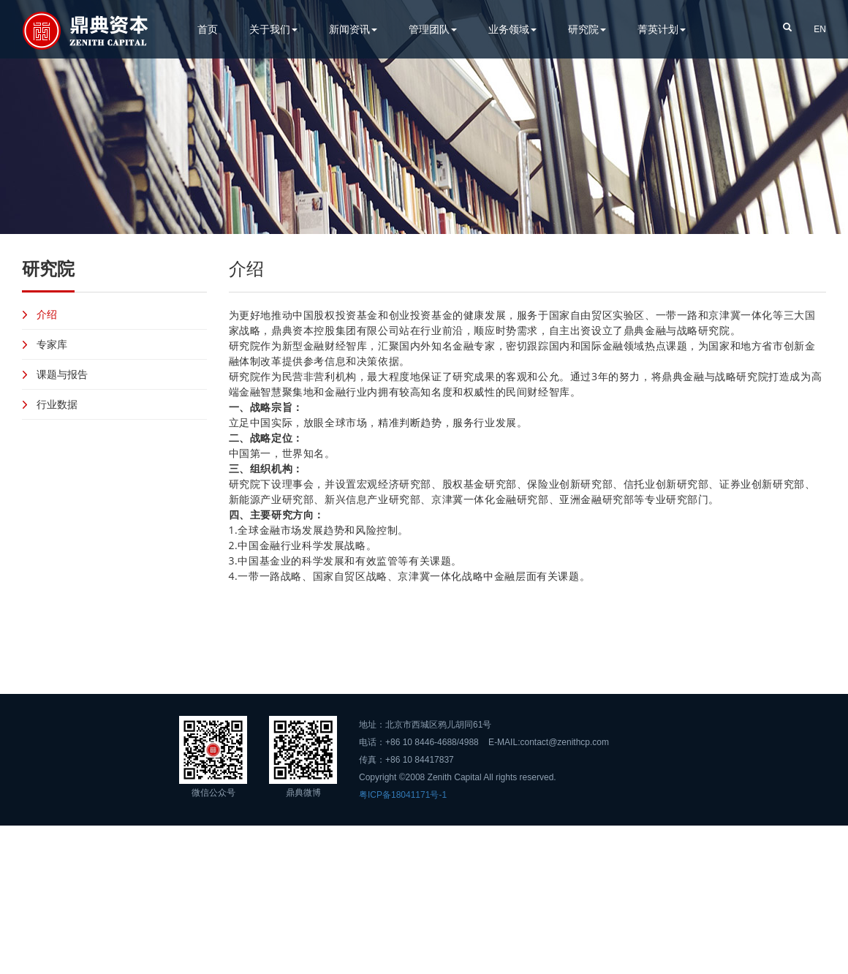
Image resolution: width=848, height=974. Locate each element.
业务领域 (512, 29)
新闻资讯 (353, 29)
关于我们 (273, 29)
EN (820, 29)
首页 (207, 29)
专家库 (52, 344)
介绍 (47, 314)
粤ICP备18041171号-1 (403, 795)
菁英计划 (661, 29)
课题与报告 (62, 374)
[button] (787, 26)
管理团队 (433, 29)
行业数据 (57, 404)
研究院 (587, 29)
